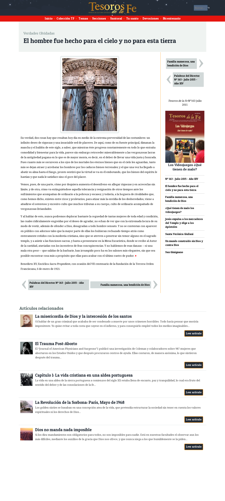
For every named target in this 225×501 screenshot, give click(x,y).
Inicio (48, 18)
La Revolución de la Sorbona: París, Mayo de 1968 (80, 402)
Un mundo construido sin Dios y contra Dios (184, 243)
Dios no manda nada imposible (63, 429)
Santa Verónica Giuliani (179, 234)
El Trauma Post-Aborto (56, 343)
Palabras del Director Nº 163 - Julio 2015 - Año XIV (57, 284)
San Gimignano (174, 252)
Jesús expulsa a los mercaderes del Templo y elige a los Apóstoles (184, 222)
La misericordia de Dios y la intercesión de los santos (83, 316)
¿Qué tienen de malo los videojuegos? (179, 210)
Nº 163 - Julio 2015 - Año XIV (181, 178)
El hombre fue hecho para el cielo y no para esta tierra (181, 188)
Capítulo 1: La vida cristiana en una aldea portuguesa (84, 375)
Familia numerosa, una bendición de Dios (125, 284)
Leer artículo (194, 333)
